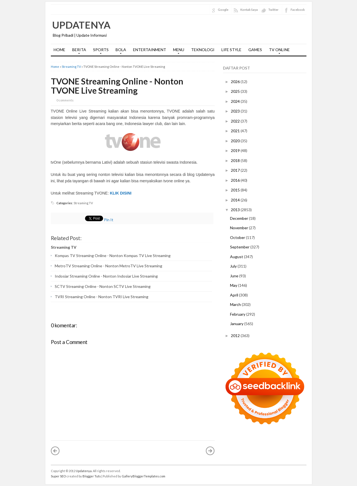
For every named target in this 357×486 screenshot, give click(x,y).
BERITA (77, 51)
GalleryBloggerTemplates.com (143, 476)
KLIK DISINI (120, 193)
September (240, 247)
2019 (236, 150)
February (238, 314)
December (239, 218)
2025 (236, 91)
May (234, 285)
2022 (236, 121)
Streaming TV (71, 66)
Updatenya (81, 25)
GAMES (255, 49)
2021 (236, 130)
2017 (236, 170)
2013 (236, 209)
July (234, 266)
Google (223, 9)
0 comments (65, 100)
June (234, 275)
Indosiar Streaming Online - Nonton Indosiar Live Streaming (106, 276)
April (234, 295)
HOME (59, 49)
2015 (236, 190)
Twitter (273, 9)
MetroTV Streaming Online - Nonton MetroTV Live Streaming (108, 265)
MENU (177, 51)
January (237, 323)
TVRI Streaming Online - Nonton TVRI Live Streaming (101, 296)
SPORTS (99, 51)
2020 (236, 140)
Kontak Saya (249, 9)
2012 (236, 335)
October (238, 237)
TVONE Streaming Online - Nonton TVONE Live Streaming (117, 85)
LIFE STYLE (231, 49)
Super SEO (58, 476)
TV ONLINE (278, 51)
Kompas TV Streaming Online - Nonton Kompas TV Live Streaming (113, 255)
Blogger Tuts (92, 476)
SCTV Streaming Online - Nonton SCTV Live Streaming (103, 286)
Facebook (298, 9)
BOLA (119, 51)
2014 (236, 200)
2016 (236, 180)
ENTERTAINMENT (149, 49)
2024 (236, 101)
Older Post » (210, 450)
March (236, 304)
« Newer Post (55, 450)
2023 (236, 111)
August (237, 256)
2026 (236, 81)
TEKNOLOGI (202, 49)
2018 (236, 160)
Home (55, 66)
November (239, 227)
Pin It (108, 219)
